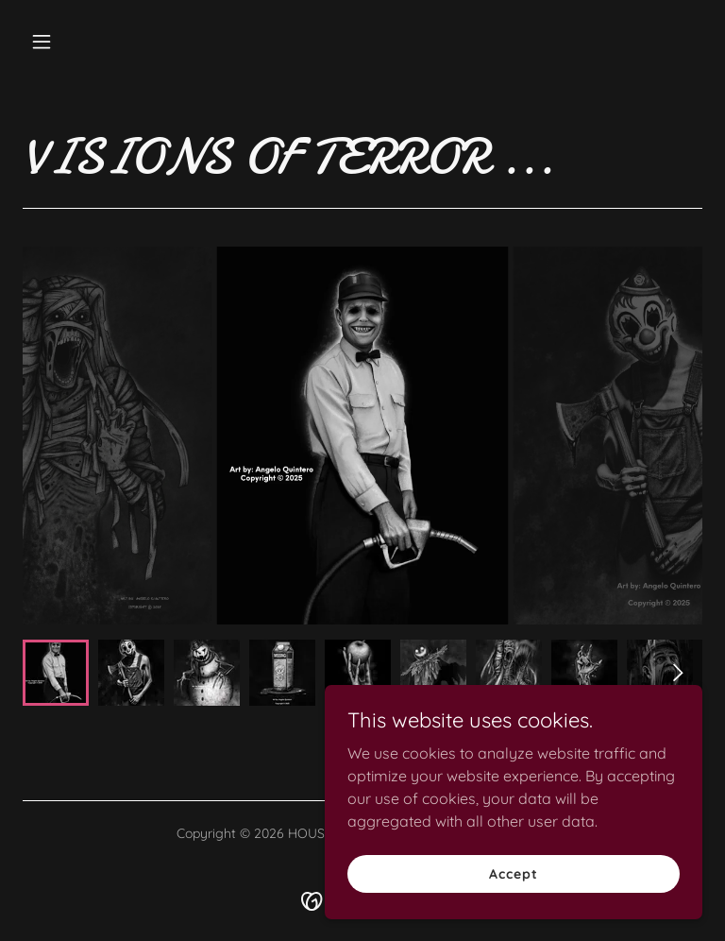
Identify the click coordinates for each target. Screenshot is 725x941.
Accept (513, 872)
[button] (74, 41)
